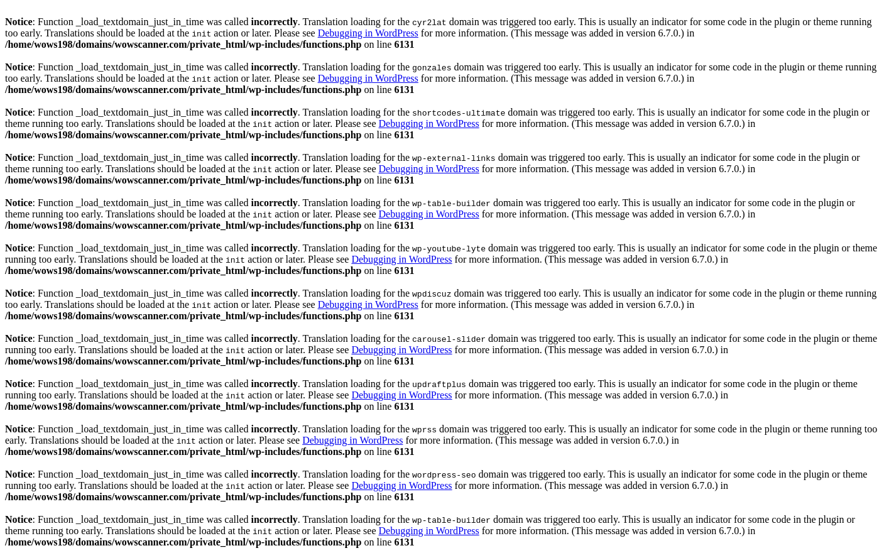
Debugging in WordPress (368, 33)
